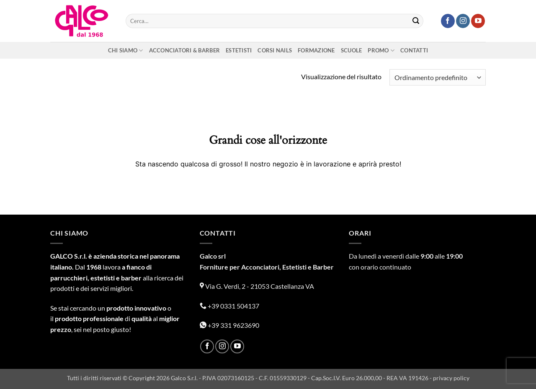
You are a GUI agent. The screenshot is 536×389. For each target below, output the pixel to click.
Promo (381, 50)
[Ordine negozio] (437, 77)
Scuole (351, 50)
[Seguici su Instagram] (463, 21)
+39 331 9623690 (229, 325)
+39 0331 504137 (229, 306)
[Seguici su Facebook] (448, 21)
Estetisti (239, 50)
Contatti (414, 50)
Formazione (316, 50)
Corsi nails (275, 50)
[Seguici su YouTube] (478, 21)
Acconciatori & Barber (184, 50)
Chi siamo (125, 50)
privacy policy (451, 377)
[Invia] (416, 21)
